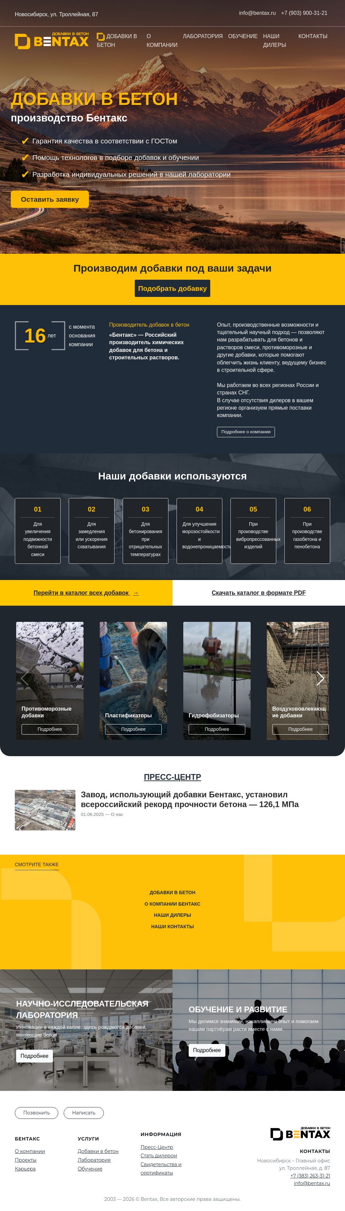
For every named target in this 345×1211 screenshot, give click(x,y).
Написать (83, 1113)
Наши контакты (172, 926)
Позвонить (36, 1113)
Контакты (313, 36)
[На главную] (52, 41)
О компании (162, 40)
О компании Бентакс (172, 904)
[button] (320, 678)
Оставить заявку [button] (50, 199)
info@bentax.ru (312, 1183)
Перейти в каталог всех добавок (86, 592)
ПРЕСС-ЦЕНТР (172, 777)
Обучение (243, 36)
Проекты (25, 1160)
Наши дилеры (274, 40)
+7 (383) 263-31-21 (310, 1176)
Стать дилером (158, 1156)
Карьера (25, 1169)
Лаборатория (203, 36)
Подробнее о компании (246, 431)
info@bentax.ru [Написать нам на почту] (257, 13)
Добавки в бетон (117, 40)
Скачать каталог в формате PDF (259, 592)
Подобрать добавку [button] (172, 288)
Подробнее (50, 729)
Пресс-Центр (156, 1147)
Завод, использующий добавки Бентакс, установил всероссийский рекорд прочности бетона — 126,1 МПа (190, 799)
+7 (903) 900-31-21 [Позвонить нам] (304, 13)
